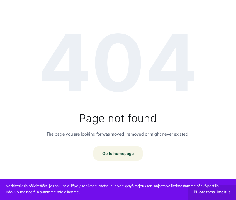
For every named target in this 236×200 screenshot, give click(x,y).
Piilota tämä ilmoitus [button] (212, 192)
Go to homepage (118, 153)
